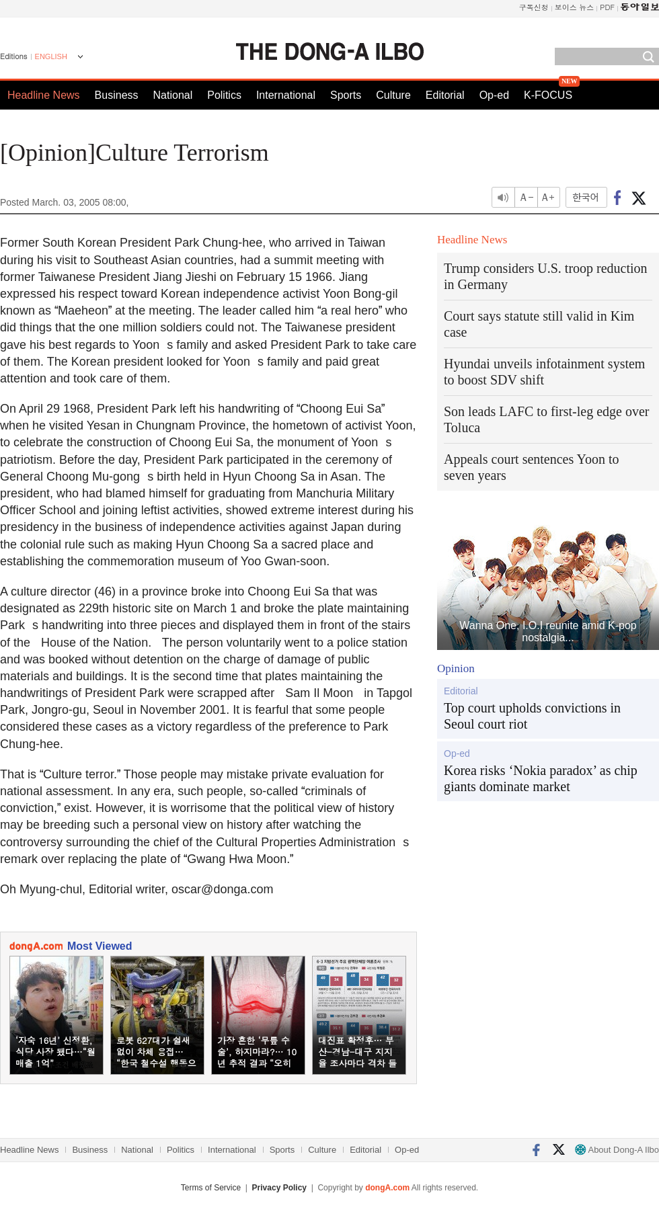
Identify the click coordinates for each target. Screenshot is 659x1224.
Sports (345, 95)
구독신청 (534, 7)
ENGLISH (51, 56)
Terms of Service (211, 1187)
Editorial (445, 95)
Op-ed (494, 95)
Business (117, 95)
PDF (607, 7)
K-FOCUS (548, 95)
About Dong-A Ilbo (617, 1150)
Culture (393, 95)
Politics (224, 95)
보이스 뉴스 (574, 7)
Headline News (43, 95)
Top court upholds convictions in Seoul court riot (532, 715)
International (285, 95)
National (173, 95)
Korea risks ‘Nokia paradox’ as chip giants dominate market (540, 778)
